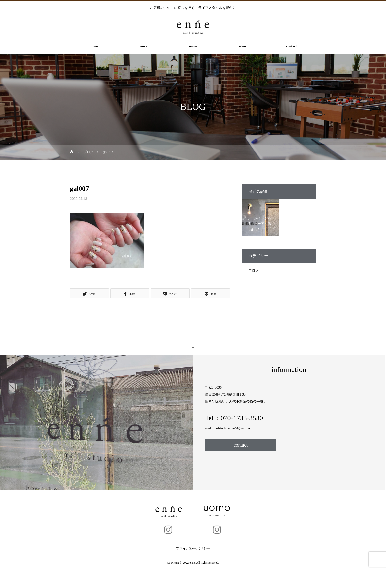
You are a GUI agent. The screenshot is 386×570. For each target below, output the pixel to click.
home (95, 46)
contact (291, 46)
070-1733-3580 (242, 418)
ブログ (253, 270)
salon (242, 46)
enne (143, 46)
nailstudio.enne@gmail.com (233, 428)
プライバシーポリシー (193, 548)
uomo (193, 46)
